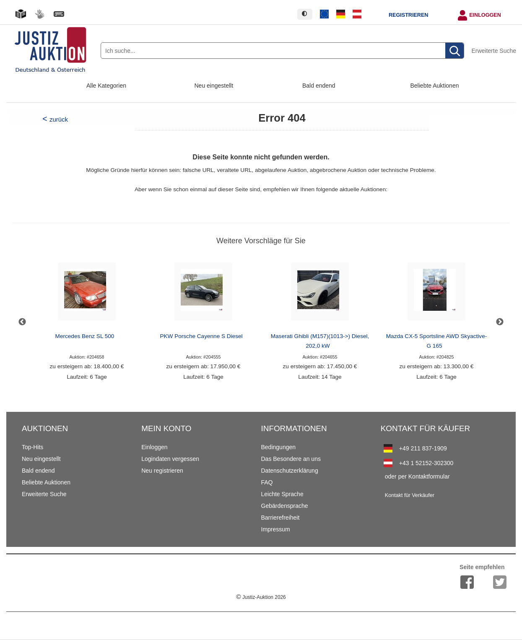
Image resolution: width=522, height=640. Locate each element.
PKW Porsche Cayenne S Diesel (201, 336)
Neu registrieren (162, 470)
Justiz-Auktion (261, 597)
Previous (22, 322)
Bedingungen (278, 447)
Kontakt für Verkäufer (409, 495)
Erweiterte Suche (493, 50)
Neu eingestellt (214, 85)
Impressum (275, 529)
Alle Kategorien (106, 85)
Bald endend (318, 85)
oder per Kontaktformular (417, 476)
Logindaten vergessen (170, 458)
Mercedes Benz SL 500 (84, 336)
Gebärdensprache (284, 505)
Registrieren (408, 15)
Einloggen (485, 15)
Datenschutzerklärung (289, 470)
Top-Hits (32, 447)
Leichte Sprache (282, 494)
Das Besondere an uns (291, 458)
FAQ (267, 482)
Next (500, 322)
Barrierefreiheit (280, 517)
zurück (58, 119)
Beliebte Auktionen (434, 85)
